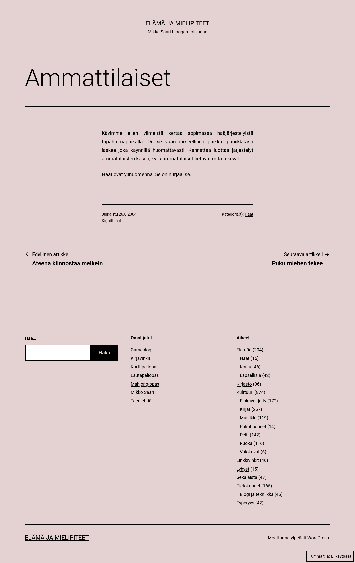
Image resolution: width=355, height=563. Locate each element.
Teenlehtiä (141, 400)
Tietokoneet (248, 485)
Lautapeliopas (145, 375)
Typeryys (245, 502)
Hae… (30, 338)
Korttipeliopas (144, 366)
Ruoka (246, 443)
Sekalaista (247, 477)
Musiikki (248, 417)
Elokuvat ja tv (253, 400)
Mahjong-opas (145, 384)
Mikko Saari (142, 392)
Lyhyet (243, 469)
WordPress (318, 537)
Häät (249, 214)
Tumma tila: (330, 556)
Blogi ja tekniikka (257, 494)
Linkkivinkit (248, 460)
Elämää (244, 349)
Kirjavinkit (140, 358)
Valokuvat (250, 451)
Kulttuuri (245, 392)
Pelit (244, 434)
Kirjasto (244, 384)
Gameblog (141, 349)
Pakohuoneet (253, 426)
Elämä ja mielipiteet (178, 23)
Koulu (245, 366)
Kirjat (245, 409)
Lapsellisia (250, 375)
